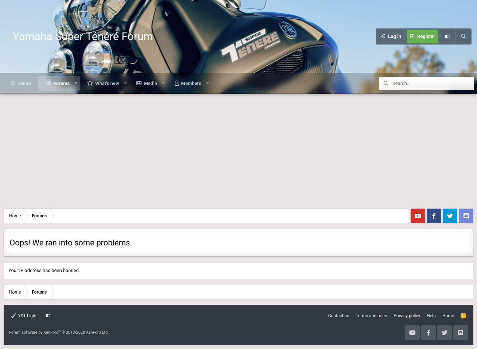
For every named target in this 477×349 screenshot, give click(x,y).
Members (191, 83)
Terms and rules (371, 315)
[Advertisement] (238, 148)
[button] (76, 83)
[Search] (463, 36)
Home (24, 83)
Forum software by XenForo (59, 332)
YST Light (23, 315)
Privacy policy (406, 315)
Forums (62, 83)
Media (150, 83)
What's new (107, 83)
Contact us (338, 315)
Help (431, 315)
